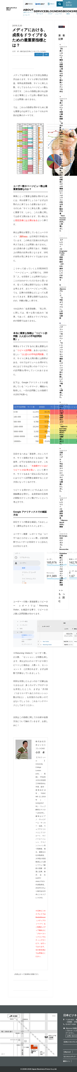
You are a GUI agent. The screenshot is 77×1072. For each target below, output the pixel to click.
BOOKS (68, 12)
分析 (46, 54)
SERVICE (40, 12)
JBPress (23, 236)
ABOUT (28, 12)
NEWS (58, 12)
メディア (39, 54)
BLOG (50, 12)
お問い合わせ (69, 3)
